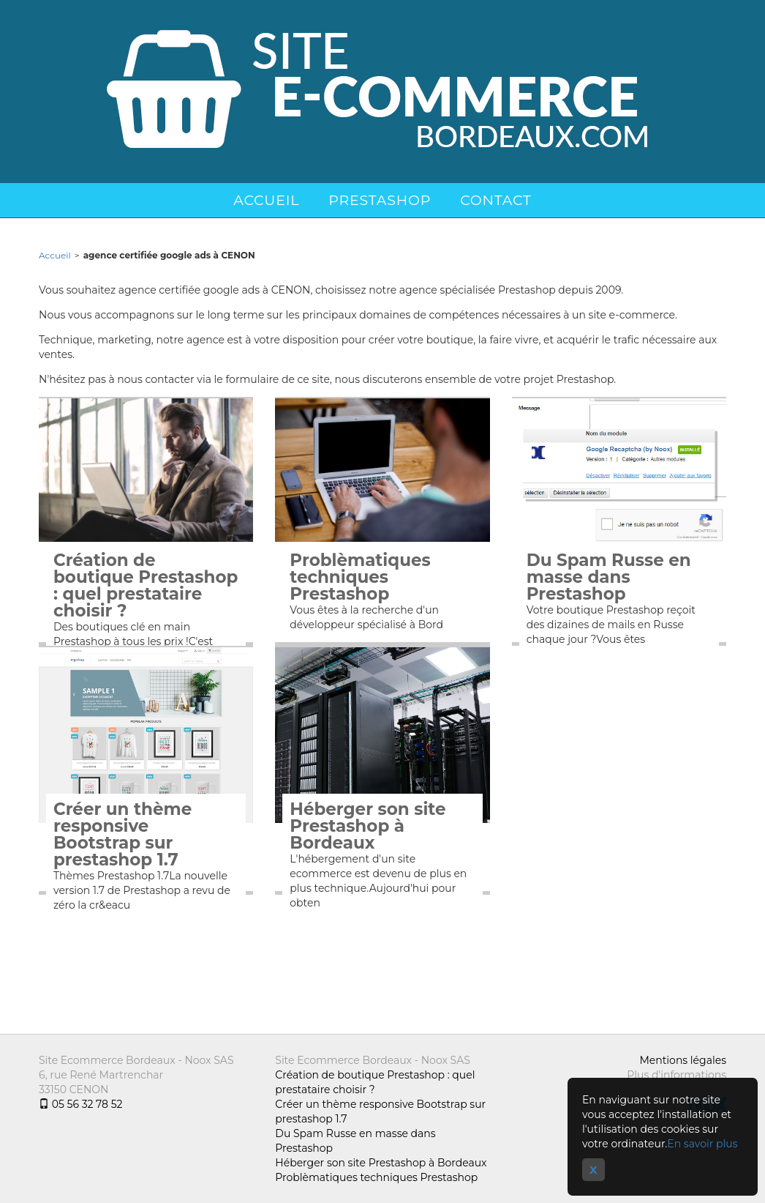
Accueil (266, 200)
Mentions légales (682, 1060)
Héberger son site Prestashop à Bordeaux (367, 826)
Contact (496, 200)
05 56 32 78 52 (80, 1104)
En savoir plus (702, 1143)
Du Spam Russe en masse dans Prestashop (609, 577)
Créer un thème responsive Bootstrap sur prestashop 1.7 (122, 834)
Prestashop (379, 200)
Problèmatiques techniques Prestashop (360, 577)
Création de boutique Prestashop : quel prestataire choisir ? (145, 585)
